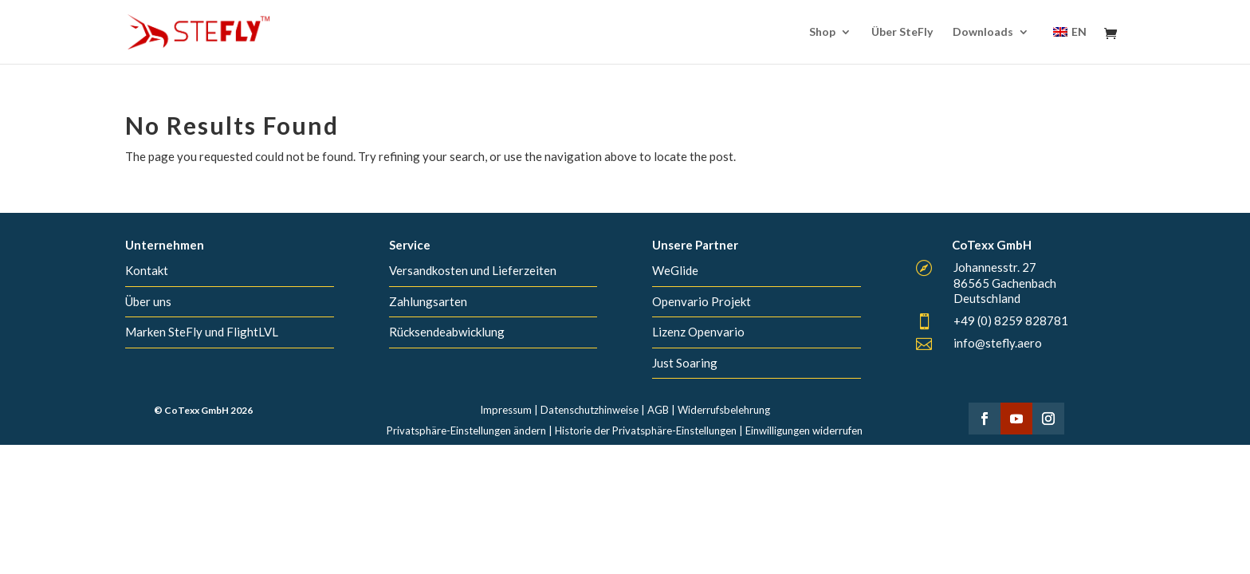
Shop (822, 32)
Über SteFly (902, 32)
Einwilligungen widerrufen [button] (804, 430)
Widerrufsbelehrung (724, 409)
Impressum (506, 409)
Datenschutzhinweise (589, 409)
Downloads (983, 32)
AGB (658, 409)
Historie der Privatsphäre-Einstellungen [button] (646, 430)
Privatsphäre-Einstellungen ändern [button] (466, 430)
